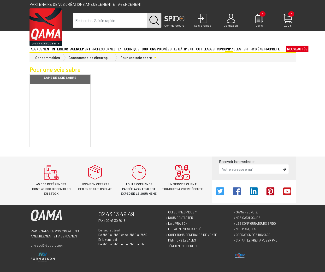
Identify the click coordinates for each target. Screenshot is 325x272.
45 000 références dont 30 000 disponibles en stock (51, 188)
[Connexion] (231, 21)
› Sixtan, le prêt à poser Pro (256, 240)
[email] (250, 169)
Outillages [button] (205, 49)
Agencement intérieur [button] (49, 49)
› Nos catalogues (247, 218)
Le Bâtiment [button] (184, 49)
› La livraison (176, 223)
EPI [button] (245, 49)
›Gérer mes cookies (181, 246)
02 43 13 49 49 (116, 214)
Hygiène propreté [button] (265, 49)
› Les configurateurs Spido (255, 223)
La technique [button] (128, 49)
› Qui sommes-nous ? (181, 212)
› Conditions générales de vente (191, 235)
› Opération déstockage (252, 235)
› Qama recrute (246, 212)
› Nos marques (245, 229)
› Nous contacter (179, 218)
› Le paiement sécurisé (183, 229)
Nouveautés (297, 49)
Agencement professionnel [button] (92, 49)
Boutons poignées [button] (156, 49)
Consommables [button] (229, 49)
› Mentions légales (181, 240)
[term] (110, 20)
